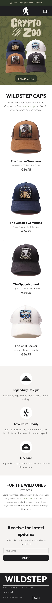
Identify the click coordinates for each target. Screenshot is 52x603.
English (41, 598)
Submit (26, 558)
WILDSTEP (26, 579)
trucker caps (28, 106)
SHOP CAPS (26, 78)
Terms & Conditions (10, 588)
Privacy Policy (27, 588)
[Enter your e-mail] (26, 551)
